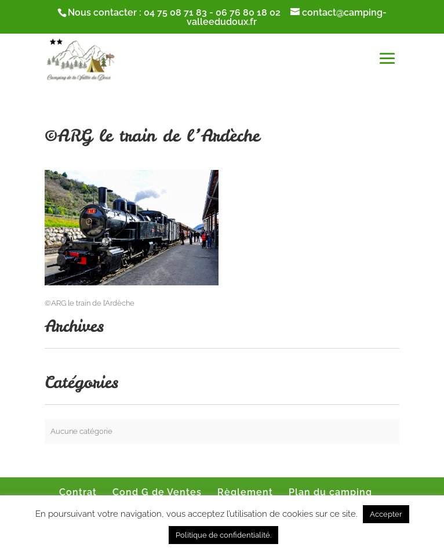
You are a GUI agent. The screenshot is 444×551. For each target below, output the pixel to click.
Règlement (245, 492)
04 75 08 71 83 (175, 12)
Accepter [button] (386, 514)
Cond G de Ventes (157, 492)
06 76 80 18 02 (248, 12)
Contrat (78, 492)
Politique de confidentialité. (223, 535)
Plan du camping (330, 492)
